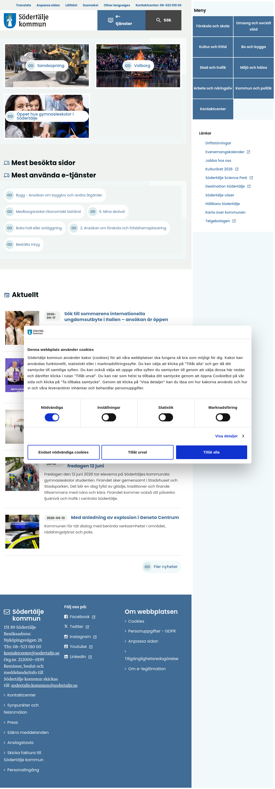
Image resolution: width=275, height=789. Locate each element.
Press (12, 722)
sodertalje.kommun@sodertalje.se (44, 685)
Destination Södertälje (225, 186)
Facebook (80, 617)
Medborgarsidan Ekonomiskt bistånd (48, 211)
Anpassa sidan (48, 5)
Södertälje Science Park (226, 178)
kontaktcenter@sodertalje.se (31, 653)
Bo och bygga (253, 46)
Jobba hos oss (218, 160)
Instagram (80, 637)
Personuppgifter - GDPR (152, 631)
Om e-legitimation (147, 669)
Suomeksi (90, 5)
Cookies (136, 621)
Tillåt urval (137, 452)
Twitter (76, 626)
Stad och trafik (213, 67)
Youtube (78, 646)
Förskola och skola (213, 26)
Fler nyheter (160, 566)
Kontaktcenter (213, 108)
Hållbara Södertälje (222, 203)
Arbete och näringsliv (213, 88)
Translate (23, 5)
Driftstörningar (218, 143)
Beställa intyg (28, 244)
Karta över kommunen (225, 212)
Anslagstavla (20, 743)
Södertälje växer (219, 195)
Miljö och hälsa (253, 67)
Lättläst (71, 5)
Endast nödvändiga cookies (63, 452)
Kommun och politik (254, 88)
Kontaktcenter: (158, 5)
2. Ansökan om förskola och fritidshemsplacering (123, 228)
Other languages (117, 5)
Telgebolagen (217, 221)
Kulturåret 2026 (219, 169)
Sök (163, 20)
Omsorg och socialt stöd (253, 26)
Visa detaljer (226, 436)
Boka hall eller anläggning (39, 228)
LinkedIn (78, 657)
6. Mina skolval (112, 211)
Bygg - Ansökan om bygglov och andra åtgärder (59, 195)
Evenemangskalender (224, 151)
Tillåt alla (211, 452)
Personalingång (23, 770)
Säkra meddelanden (28, 732)
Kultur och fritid (213, 46)
